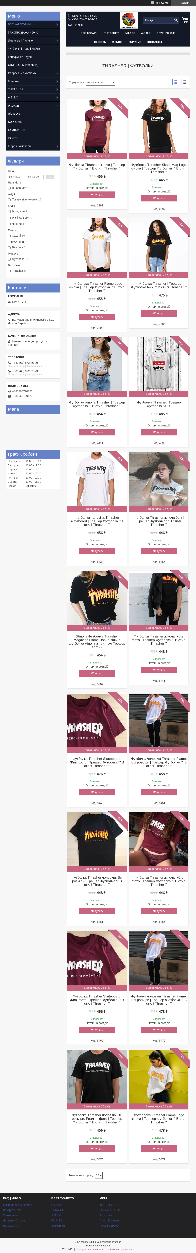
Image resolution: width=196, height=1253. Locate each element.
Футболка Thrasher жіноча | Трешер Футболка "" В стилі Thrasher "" (97, 166)
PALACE (130, 33)
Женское (13, 81)
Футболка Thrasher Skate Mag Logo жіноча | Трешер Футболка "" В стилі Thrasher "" (159, 168)
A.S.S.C (146, 33)
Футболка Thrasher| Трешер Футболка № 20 (159, 404)
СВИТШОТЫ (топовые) (23, 64)
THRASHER (111, 33)
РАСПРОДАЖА (109, 1225)
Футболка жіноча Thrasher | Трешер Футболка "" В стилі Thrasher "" (97, 404)
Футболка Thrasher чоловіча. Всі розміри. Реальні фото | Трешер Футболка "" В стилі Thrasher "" (97, 1118)
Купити (99, 194)
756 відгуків (162, 2)
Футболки (106, 1215)
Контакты (154, 42)
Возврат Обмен (13, 1210)
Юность (100, 42)
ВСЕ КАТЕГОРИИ (19, 24)
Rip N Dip (14, 113)
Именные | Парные (20, 40)
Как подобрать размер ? (18, 1204)
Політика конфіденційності (120, 1249)
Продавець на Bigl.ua (98, 1245)
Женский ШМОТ (110, 1210)
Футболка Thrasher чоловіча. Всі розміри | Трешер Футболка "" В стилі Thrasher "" (97, 881)
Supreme (134, 42)
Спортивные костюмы (22, 73)
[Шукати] (176, 20)
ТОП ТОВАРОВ (109, 1204)
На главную (10, 1225)
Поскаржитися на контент (89, 1249)
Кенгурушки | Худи (20, 56)
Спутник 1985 (166, 33)
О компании (10, 1215)
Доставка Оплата (14, 1220)
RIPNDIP (117, 42)
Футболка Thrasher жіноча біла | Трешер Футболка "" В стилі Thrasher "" (159, 521)
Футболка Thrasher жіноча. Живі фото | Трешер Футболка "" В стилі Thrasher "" (159, 640)
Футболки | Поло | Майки (24, 48)
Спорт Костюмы (110, 1220)
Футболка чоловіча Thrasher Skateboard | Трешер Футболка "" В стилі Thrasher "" (97, 521)
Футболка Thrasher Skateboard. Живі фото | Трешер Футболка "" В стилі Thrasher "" (97, 762)
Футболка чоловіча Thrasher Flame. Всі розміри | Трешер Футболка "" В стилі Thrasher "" (159, 762)
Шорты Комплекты (20, 146)
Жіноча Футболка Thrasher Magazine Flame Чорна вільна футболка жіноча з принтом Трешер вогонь (97, 642)
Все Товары (89, 33)
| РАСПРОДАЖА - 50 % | (24, 32)
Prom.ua (116, 1242)
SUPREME (15, 121)
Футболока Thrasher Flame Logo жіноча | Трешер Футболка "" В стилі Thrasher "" (97, 287)
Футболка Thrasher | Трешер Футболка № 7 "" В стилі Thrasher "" (159, 285)
